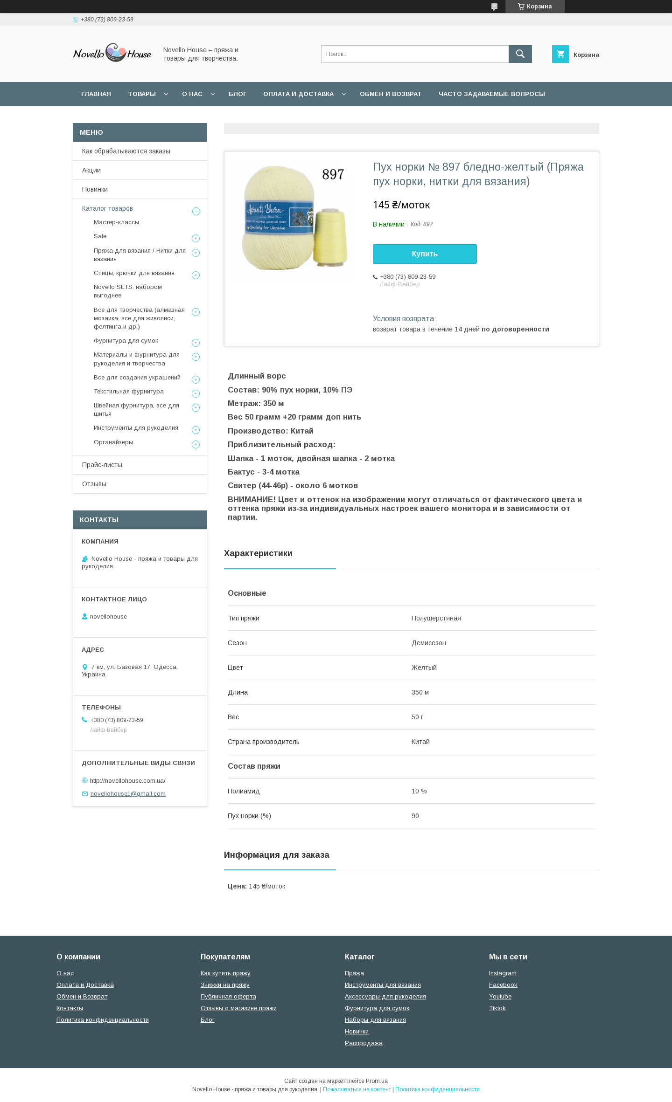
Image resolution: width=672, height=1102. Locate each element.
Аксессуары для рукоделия (385, 996)
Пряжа (354, 973)
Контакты (69, 1008)
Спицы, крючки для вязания (134, 272)
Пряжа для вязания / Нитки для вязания (140, 254)
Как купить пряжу (226, 973)
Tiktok (497, 1008)
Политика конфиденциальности (279, 118)
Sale (100, 236)
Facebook (503, 984)
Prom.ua (377, 1081)
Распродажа (364, 1043)
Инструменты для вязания (383, 984)
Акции (91, 170)
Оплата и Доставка (298, 93)
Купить (425, 254)
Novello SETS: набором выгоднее (128, 291)
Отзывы (94, 484)
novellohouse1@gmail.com (128, 793)
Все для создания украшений (137, 377)
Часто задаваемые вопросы (492, 93)
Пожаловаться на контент (357, 1089)
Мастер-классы (116, 222)
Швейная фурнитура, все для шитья (136, 409)
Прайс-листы (102, 464)
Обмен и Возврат (81, 996)
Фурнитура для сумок (126, 340)
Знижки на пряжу (225, 984)
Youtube (500, 996)
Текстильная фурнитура (129, 391)
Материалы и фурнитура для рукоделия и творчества (137, 358)
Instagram (503, 973)
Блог (237, 93)
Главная (96, 93)
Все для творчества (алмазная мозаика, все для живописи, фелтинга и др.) (139, 318)
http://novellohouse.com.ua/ (128, 780)
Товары (142, 93)
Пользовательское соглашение (141, 118)
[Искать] (520, 54)
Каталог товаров (107, 208)
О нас (192, 93)
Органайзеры (113, 442)
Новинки (95, 189)
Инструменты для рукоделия (136, 427)
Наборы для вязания (375, 1019)
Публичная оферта (228, 996)
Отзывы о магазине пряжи (239, 1008)
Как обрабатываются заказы (126, 151)
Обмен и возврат (391, 93)
